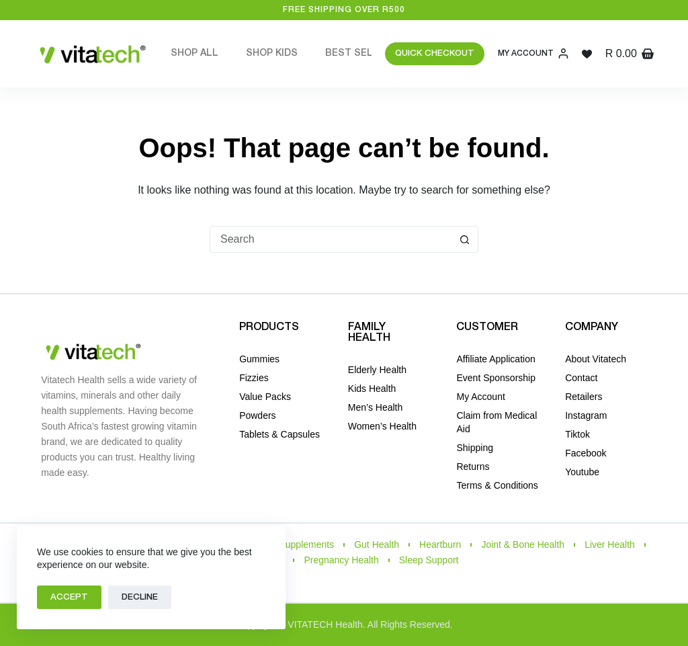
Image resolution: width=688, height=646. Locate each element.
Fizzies (254, 377)
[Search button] (464, 239)
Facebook (585, 453)
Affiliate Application (495, 359)
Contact (581, 377)
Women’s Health (382, 426)
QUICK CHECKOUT (434, 53)
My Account (480, 396)
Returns (472, 466)
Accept (69, 597)
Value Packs (265, 396)
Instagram (586, 415)
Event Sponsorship (495, 377)
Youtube (582, 472)
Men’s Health (375, 407)
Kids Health (372, 388)
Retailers (583, 396)
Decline (140, 597)
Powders (257, 415)
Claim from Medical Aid (496, 422)
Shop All (194, 53)
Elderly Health (377, 369)
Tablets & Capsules (279, 434)
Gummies (259, 359)
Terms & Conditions (497, 485)
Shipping (474, 447)
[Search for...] (330, 239)
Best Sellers (371, 54)
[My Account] (533, 53)
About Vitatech (595, 359)
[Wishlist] (587, 54)
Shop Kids (272, 53)
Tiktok (577, 434)
